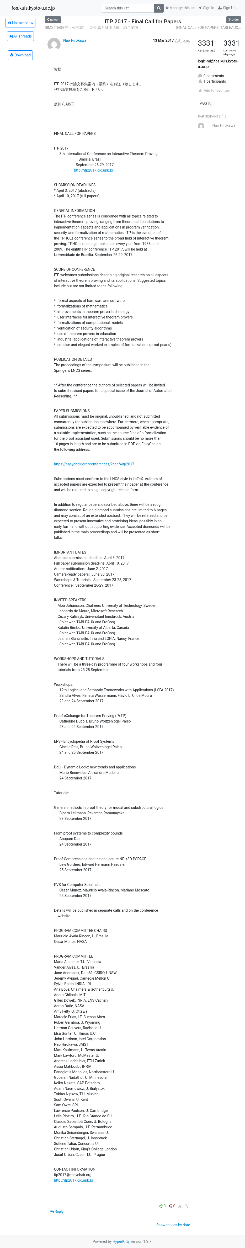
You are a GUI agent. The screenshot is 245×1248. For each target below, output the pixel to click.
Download (20, 55)
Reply (56, 1211)
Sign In (206, 8)
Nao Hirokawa (74, 40)
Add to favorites (214, 90)
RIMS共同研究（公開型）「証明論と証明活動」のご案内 (91, 27)
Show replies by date (173, 1225)
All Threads (20, 36)
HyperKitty (121, 1241)
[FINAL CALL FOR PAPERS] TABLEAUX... (208, 27)
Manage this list (180, 8)
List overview (20, 23)
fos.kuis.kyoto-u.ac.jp (33, 8)
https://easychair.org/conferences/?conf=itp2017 (94, 464)
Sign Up (227, 8)
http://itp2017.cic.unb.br (94, 170)
